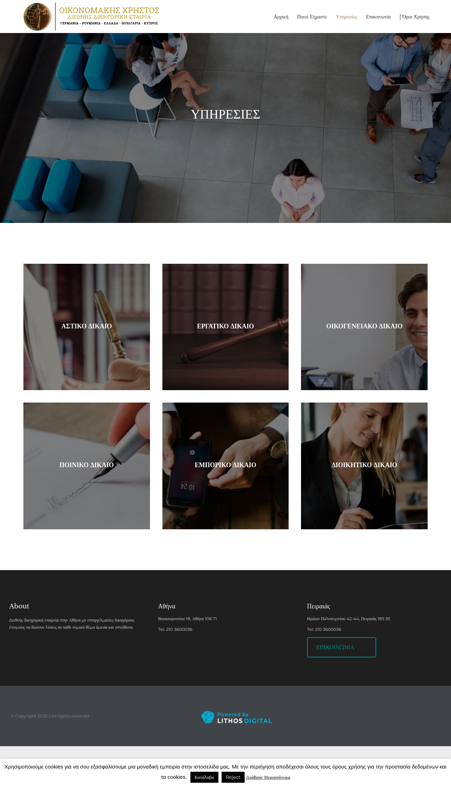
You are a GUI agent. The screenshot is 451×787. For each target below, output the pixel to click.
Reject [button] (233, 777)
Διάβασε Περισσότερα (268, 777)
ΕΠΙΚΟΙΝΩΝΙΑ (335, 647)
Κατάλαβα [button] (204, 777)
